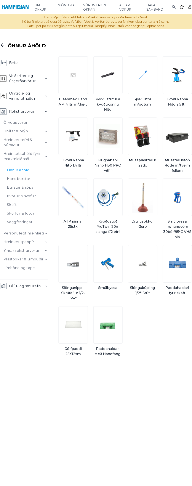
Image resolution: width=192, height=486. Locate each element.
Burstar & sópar (21, 187)
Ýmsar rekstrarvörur (21, 251)
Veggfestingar (19, 222)
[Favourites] (181, 7)
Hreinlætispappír (18, 242)
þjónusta (66, 4)
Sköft (12, 205)
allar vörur (125, 7)
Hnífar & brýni (16, 131)
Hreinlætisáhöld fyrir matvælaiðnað (22, 156)
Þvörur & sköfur (21, 196)
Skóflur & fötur (20, 213)
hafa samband (154, 7)
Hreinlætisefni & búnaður (17, 142)
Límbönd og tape (19, 268)
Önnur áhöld (18, 170)
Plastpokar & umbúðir (23, 259)
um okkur (40, 7)
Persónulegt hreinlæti (23, 233)
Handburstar (18, 179)
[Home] (15, 7)
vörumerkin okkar (94, 7)
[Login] (190, 7)
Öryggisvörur (15, 122)
